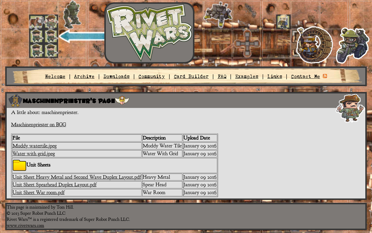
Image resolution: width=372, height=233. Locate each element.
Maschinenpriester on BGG (38, 124)
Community (151, 76)
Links (274, 76)
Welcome (55, 76)
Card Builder (191, 76)
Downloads (116, 76)
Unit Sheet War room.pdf (38, 192)
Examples (246, 76)
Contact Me (305, 76)
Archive (84, 76)
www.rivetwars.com (25, 225)
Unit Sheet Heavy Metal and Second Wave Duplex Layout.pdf (76, 177)
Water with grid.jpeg (33, 153)
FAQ (222, 76)
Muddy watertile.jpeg (34, 145)
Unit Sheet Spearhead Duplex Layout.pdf (54, 184)
